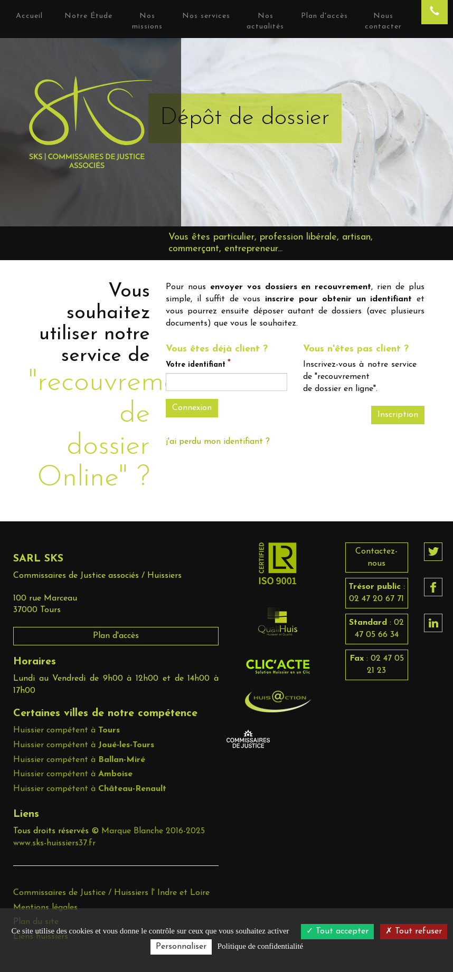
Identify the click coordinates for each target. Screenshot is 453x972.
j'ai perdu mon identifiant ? (218, 441)
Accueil (29, 16)
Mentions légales (45, 907)
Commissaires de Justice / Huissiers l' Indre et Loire (111, 893)
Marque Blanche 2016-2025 (153, 831)
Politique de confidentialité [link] (260, 946)
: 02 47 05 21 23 (377, 664)
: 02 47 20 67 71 (376, 593)
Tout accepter (337, 931)
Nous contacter (383, 21)
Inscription (398, 415)
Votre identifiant (195, 365)
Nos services (206, 16)
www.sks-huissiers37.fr (54, 843)
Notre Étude (88, 16)
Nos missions (147, 21)
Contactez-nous (376, 557)
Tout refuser (413, 931)
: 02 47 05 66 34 (376, 628)
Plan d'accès (116, 636)
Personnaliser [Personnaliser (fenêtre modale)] (181, 946)
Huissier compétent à (66, 730)
